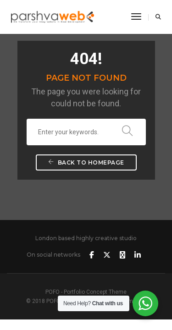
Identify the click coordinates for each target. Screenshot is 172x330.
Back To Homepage (86, 162)
